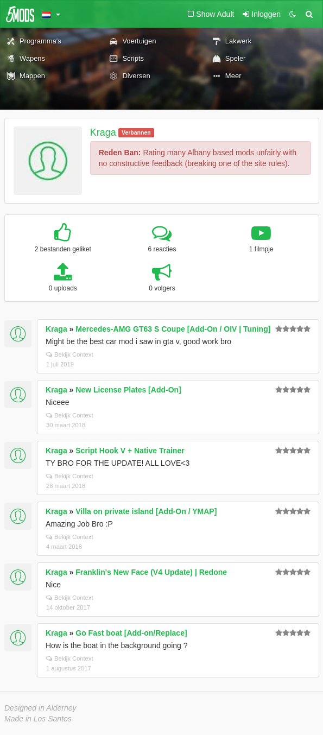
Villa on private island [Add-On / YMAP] (146, 511)
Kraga (103, 132)
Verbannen (136, 132)
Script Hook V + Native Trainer (129, 450)
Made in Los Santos (38, 718)
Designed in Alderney (40, 708)
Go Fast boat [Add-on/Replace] (131, 633)
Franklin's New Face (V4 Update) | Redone (151, 572)
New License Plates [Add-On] (128, 389)
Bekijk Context (69, 354)
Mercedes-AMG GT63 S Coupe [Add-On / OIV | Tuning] (172, 329)
